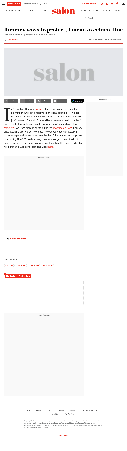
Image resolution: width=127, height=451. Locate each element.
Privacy (73, 411)
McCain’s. (9, 128)
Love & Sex (34, 265)
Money (106, 11)
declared (40, 109)
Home (27, 411)
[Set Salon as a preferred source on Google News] (77, 100)
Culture (32, 11)
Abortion (9, 265)
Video (118, 11)
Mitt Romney (47, 265)
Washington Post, (62, 128)
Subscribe (14, 4)
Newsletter (89, 4)
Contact (60, 411)
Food (44, 11)
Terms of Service (89, 411)
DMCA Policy (63, 435)
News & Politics (14, 11)
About (38, 411)
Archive (55, 414)
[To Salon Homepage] (63, 10)
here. (51, 147)
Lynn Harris (12, 40)
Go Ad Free (70, 414)
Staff (49, 411)
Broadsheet (21, 265)
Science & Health (89, 11)
